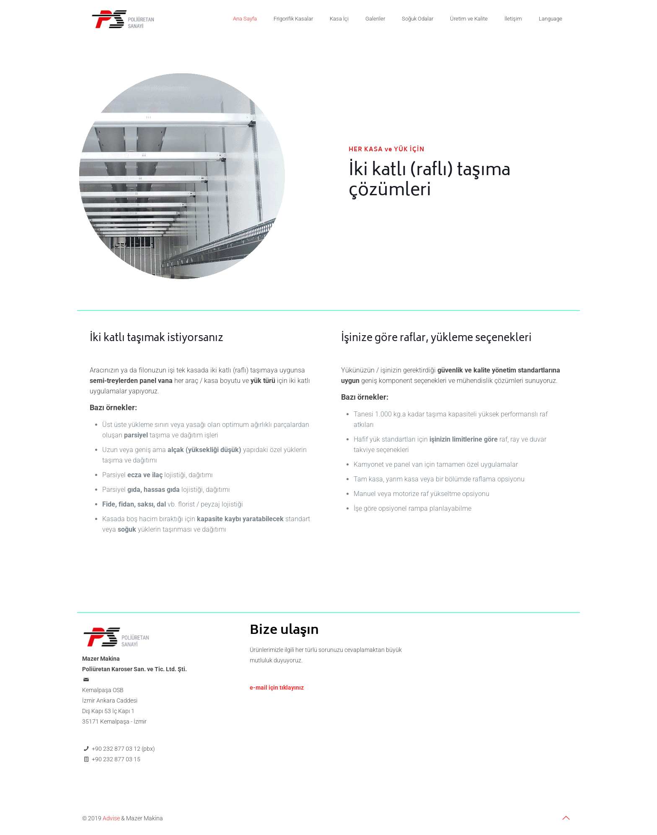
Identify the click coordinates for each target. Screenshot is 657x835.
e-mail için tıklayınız (277, 687)
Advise (111, 818)
